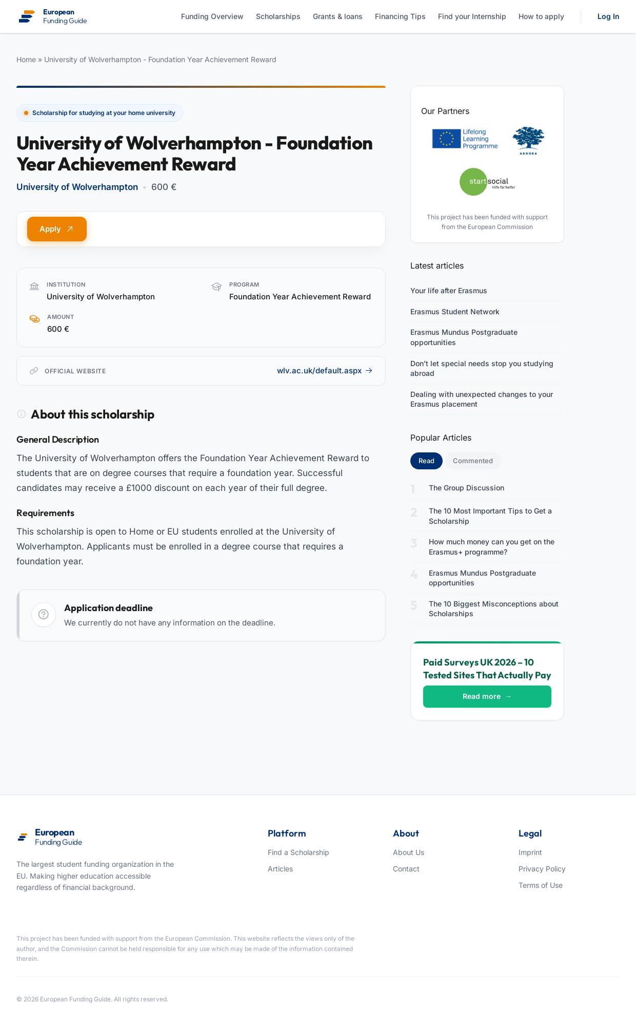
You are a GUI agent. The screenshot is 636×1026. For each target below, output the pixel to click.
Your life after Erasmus (448, 290)
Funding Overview (212, 16)
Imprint (530, 852)
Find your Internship (472, 16)
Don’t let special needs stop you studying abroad (481, 368)
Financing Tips (400, 16)
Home (26, 59)
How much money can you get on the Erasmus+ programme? (491, 546)
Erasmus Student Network (455, 311)
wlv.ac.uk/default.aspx (325, 370)
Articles (280, 868)
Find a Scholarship (298, 852)
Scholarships (278, 16)
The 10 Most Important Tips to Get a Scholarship (490, 515)
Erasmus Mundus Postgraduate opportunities (464, 337)
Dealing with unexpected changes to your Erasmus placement (481, 399)
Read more (487, 696)
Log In (609, 16)
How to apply (541, 16)
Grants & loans (338, 16)
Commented (473, 461)
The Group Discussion (466, 487)
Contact (406, 868)
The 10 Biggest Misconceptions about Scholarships (494, 608)
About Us (408, 852)
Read (431, 460)
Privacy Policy (542, 868)
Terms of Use (541, 885)
